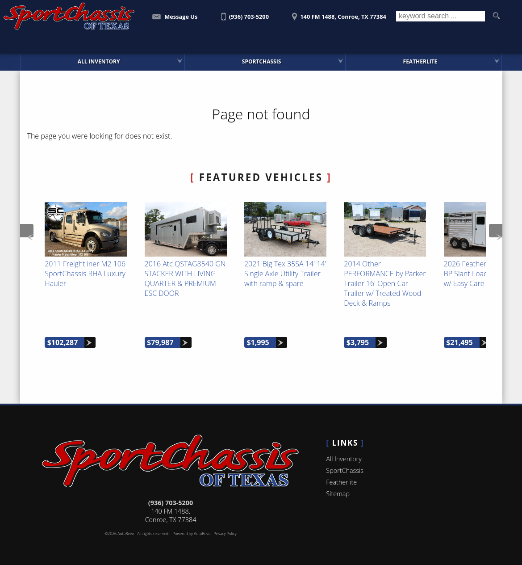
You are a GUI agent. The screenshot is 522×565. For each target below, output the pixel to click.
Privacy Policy (225, 533)
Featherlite (341, 482)
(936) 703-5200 (170, 502)
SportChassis (344, 470)
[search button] (496, 16)
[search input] (440, 16)
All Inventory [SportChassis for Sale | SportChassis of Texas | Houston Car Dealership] (99, 61)
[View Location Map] (338, 14)
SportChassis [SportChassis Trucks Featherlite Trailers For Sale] (261, 61)
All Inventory (343, 459)
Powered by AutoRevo (191, 533)
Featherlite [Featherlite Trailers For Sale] (420, 61)
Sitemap (338, 493)
